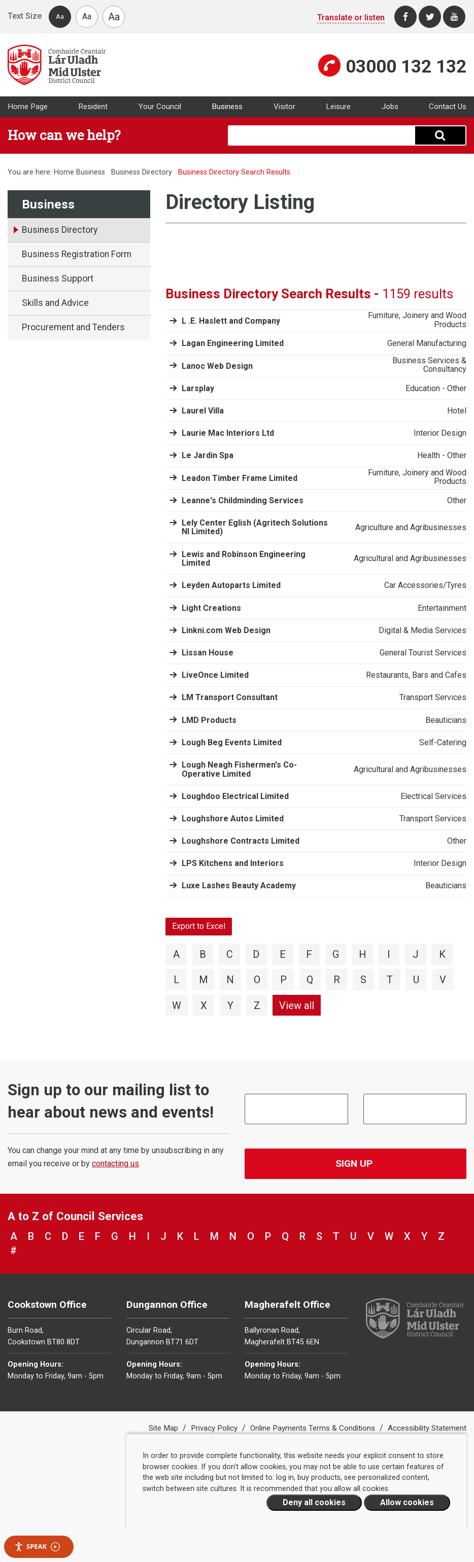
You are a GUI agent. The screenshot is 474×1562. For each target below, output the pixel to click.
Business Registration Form (76, 254)
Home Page (28, 106)
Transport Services (432, 697)
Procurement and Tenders (73, 327)
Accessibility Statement (427, 1428)
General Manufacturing (426, 343)
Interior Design (440, 433)
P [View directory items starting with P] (283, 980)
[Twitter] (430, 17)
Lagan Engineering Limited (233, 343)
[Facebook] (405, 17)
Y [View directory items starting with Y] (230, 1005)
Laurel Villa (203, 410)
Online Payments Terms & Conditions (313, 1428)
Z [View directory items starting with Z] (257, 1005)
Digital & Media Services (422, 630)
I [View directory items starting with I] (388, 954)
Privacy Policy (215, 1428)
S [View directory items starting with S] (363, 980)
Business (227, 106)
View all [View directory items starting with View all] (296, 1005)
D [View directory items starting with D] (256, 954)
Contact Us (447, 106)
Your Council (160, 106)
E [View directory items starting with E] (283, 954)
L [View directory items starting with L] (176, 980)
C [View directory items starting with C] (229, 954)
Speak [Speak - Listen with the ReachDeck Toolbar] (37, 1546)
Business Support (57, 278)
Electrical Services (433, 796)
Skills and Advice (55, 303)
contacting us (115, 1163)
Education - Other (435, 388)
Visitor (284, 106)
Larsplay (198, 388)
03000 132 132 (406, 66)
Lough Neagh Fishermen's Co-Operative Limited (239, 769)
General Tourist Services (423, 652)
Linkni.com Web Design (226, 630)
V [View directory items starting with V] (442, 980)
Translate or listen (351, 17)
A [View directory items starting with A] (176, 954)
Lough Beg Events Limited (232, 742)
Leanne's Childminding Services (242, 500)
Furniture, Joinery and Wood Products (417, 320)
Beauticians (445, 720)
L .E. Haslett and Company (231, 321)
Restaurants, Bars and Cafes (416, 675)
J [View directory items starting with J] (416, 954)
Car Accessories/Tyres (425, 585)
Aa (60, 16)
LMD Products (209, 720)
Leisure (338, 106)
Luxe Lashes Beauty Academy (239, 885)
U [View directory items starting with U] (416, 980)
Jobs (390, 106)
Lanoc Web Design (217, 366)
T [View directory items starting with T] (390, 980)
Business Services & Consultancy (429, 365)
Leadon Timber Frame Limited (239, 478)
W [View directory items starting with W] (176, 1005)
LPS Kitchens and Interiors (233, 863)
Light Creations (211, 608)
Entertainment (442, 608)
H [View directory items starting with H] (362, 954)
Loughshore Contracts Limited (240, 841)
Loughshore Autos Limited (233, 818)
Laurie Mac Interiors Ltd (228, 433)
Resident (93, 106)
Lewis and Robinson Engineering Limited (244, 558)
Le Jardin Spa (207, 455)
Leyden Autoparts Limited (231, 585)
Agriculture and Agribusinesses (410, 527)
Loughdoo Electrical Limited (235, 796)
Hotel (456, 410)
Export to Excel (198, 926)
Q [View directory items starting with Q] (310, 980)
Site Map (164, 1428)
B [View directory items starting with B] (202, 954)
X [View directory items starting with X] (203, 1005)
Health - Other (441, 455)
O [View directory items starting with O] (257, 980)
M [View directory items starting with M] (203, 980)
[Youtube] (454, 17)
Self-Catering (442, 742)
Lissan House (207, 652)
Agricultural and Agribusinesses (410, 558)
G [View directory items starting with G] (335, 954)
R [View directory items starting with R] (336, 980)
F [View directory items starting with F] (309, 954)
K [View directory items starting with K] (442, 954)
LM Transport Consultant (230, 697)
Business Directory (141, 172)
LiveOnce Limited (215, 675)
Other (456, 500)
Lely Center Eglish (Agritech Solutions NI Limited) (255, 527)
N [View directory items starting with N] (230, 980)
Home (64, 172)
